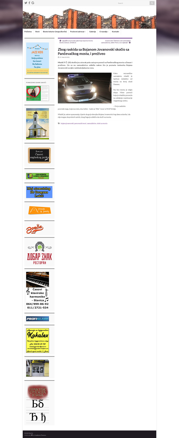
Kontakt (115, 31)
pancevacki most (80, 123)
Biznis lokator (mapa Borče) (55, 31)
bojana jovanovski (67, 123)
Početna (28, 31)
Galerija (92, 31)
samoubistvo (91, 123)
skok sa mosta (102, 123)
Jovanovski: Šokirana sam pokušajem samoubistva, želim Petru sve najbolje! (116, 42)
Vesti (37, 31)
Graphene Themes (40, 435)
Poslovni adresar (78, 31)
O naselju (103, 31)
